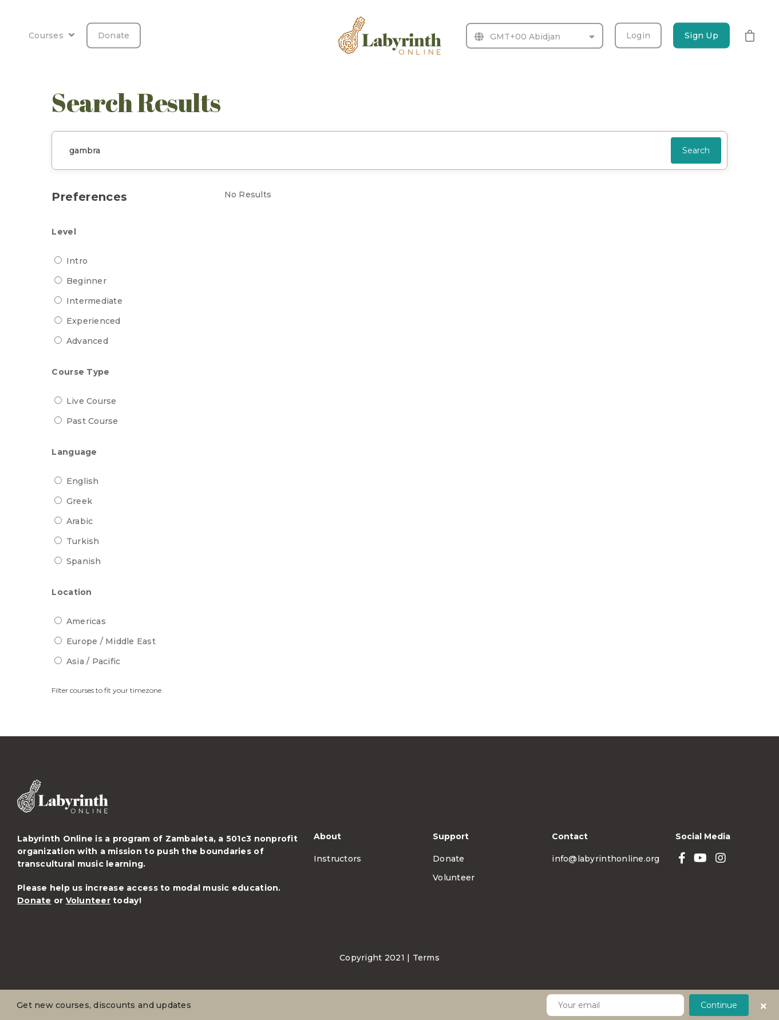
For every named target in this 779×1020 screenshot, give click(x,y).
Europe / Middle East (111, 641)
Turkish (83, 541)
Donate (114, 35)
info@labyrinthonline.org (605, 859)
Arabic (79, 521)
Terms (426, 957)
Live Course (91, 401)
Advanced (87, 341)
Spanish (83, 561)
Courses (51, 35)
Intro (77, 261)
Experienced (93, 321)
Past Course (92, 421)
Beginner (86, 281)
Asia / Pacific (93, 661)
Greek (79, 501)
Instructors (338, 859)
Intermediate (94, 301)
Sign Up (701, 35)
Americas (86, 621)
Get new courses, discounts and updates (104, 1005)
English (82, 481)
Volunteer (88, 900)
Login (638, 35)
